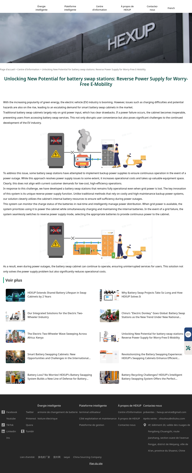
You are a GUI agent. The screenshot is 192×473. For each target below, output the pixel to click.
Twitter (30, 412)
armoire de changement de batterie (57, 412)
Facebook (11, 412)
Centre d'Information (130, 412)
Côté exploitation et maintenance (98, 418)
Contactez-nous (152, 8)
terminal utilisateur (90, 412)
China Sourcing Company (87, 457)
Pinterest (31, 418)
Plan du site (96, 463)
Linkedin (11, 431)
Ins (8, 437)
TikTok (10, 424)
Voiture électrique (47, 418)
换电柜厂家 (44, 457)
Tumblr (30, 431)
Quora (29, 424)
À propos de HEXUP (127, 8)
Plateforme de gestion (91, 424)
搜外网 (56, 457)
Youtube (11, 418)
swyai (67, 457)
